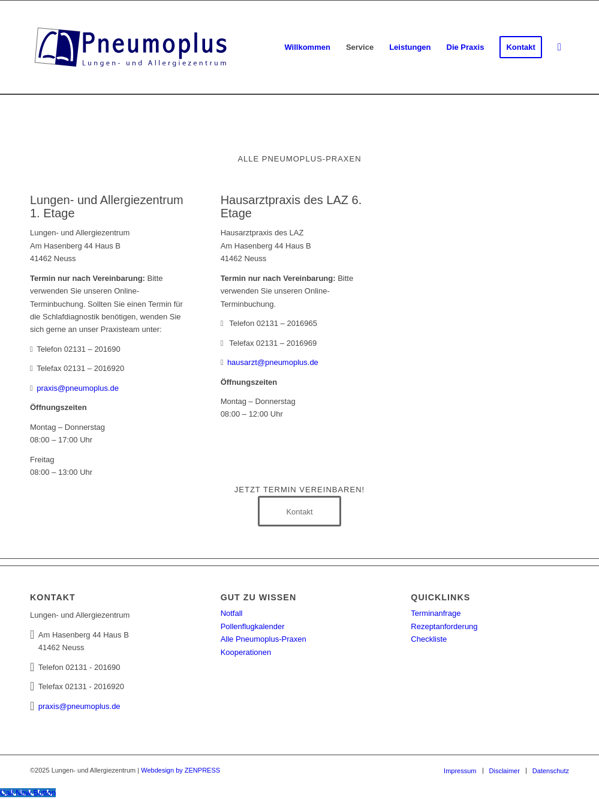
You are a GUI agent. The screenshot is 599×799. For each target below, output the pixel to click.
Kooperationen (246, 652)
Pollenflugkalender (253, 626)
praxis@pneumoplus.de (78, 388)
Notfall (232, 613)
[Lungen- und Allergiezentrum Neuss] (132, 47)
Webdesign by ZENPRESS (180, 770)
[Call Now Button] (28, 792)
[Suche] (559, 47)
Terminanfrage (435, 613)
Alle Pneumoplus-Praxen (263, 639)
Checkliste (429, 639)
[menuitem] (307, 47)
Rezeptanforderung (444, 626)
